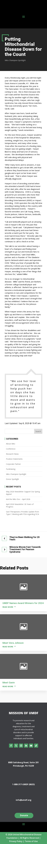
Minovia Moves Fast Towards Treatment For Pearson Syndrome (25, 549)
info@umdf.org (23, 800)
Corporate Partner (13, 464)
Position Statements (14, 459)
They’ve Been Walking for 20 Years (24, 538)
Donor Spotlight (12, 479)
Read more (8, 607)
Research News (12, 454)
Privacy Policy (15, 841)
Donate (24, 815)
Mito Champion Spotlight (15, 60)
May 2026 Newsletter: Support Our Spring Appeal (23, 492)
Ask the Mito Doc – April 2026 (18, 499)
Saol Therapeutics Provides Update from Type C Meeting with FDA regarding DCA (22, 512)
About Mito (10, 444)
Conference (10, 449)
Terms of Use (31, 841)
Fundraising (10, 469)
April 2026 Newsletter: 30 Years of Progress (20, 505)
